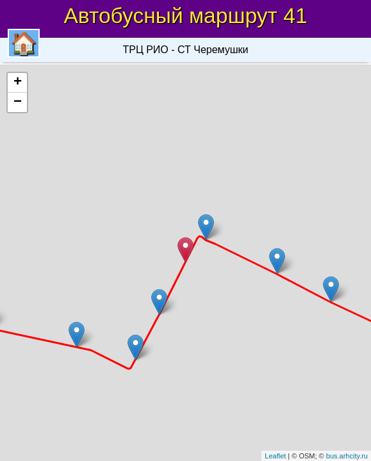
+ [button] (17, 82)
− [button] (17, 102)
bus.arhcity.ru (347, 456)
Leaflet (275, 456)
